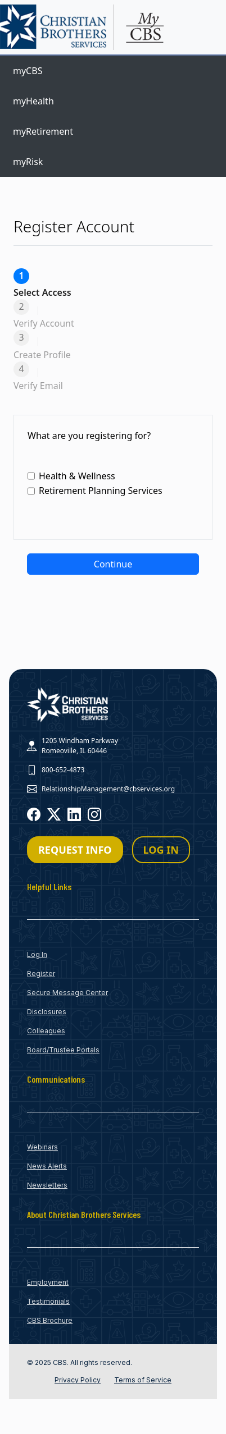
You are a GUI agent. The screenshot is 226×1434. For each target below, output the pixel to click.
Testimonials (48, 1301)
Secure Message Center (67, 992)
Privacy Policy (78, 1380)
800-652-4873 (63, 770)
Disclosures (46, 1011)
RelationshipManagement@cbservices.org (108, 789)
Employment (48, 1282)
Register (41, 973)
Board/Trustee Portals (63, 1050)
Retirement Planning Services (95, 491)
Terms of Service (142, 1380)
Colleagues (46, 1031)
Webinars (42, 1147)
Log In (37, 954)
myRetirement (43, 131)
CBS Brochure (50, 1320)
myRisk (28, 161)
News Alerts (47, 1166)
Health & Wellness (71, 476)
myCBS (27, 71)
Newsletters (47, 1185)
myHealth (33, 101)
